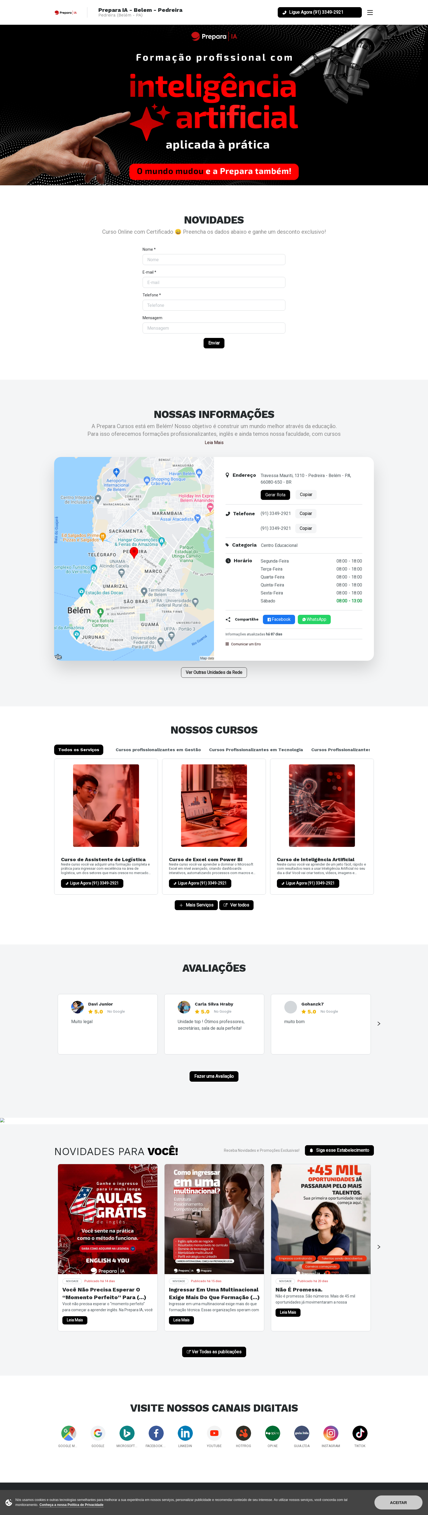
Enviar (214, 343)
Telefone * (152, 295)
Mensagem (152, 318)
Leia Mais (214, 442)
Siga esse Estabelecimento (339, 1150)
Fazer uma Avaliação (214, 1076)
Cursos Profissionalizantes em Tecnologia (256, 749)
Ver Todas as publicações (214, 1351)
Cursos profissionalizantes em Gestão (158, 749)
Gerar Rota (275, 494)
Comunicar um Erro (243, 644)
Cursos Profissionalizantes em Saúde (353, 749)
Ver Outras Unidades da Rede (214, 672)
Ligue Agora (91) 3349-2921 (94, 883)
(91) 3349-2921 (276, 513)
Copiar (306, 494)
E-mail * (149, 272)
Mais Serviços (196, 905)
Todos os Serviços (78, 749)
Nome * (149, 249)
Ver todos (236, 905)
